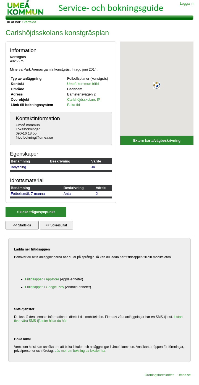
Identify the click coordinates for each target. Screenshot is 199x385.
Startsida (29, 22)
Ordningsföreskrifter (159, 375)
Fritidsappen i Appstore (42, 279)
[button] (156, 85)
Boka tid (73, 105)
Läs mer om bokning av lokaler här (80, 351)
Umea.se (184, 375)
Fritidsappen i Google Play (44, 287)
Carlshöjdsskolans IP (83, 99)
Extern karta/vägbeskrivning (156, 140)
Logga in (186, 3)
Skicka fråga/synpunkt (36, 212)
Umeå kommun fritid (83, 84)
